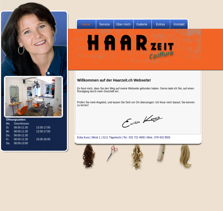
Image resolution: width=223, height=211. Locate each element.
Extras (160, 24)
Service (104, 24)
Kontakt (179, 24)
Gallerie (141, 24)
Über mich (123, 24)
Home (86, 24)
